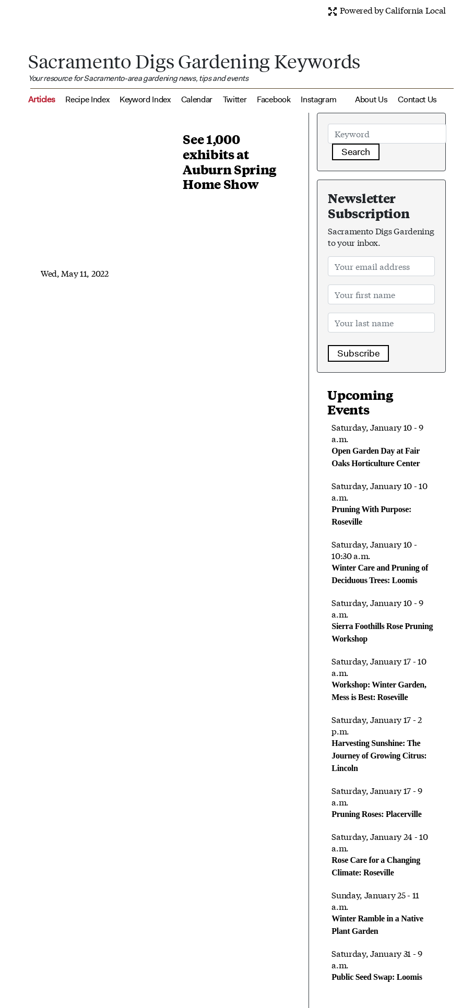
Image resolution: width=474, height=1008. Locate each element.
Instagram (318, 99)
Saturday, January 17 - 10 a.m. (378, 678)
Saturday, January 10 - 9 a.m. (377, 444)
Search (355, 152)
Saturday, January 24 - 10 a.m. (379, 853)
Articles (41, 99)
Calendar (196, 99)
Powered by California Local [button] (386, 10)
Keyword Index (145, 99)
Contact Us (417, 99)
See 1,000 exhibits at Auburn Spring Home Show (229, 161)
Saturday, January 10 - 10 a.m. (379, 502)
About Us (371, 99)
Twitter (235, 99)
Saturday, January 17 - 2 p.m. (378, 743)
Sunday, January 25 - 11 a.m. (377, 911)
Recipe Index (87, 99)
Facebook (273, 99)
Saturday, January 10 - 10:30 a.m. (379, 561)
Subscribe (358, 353)
